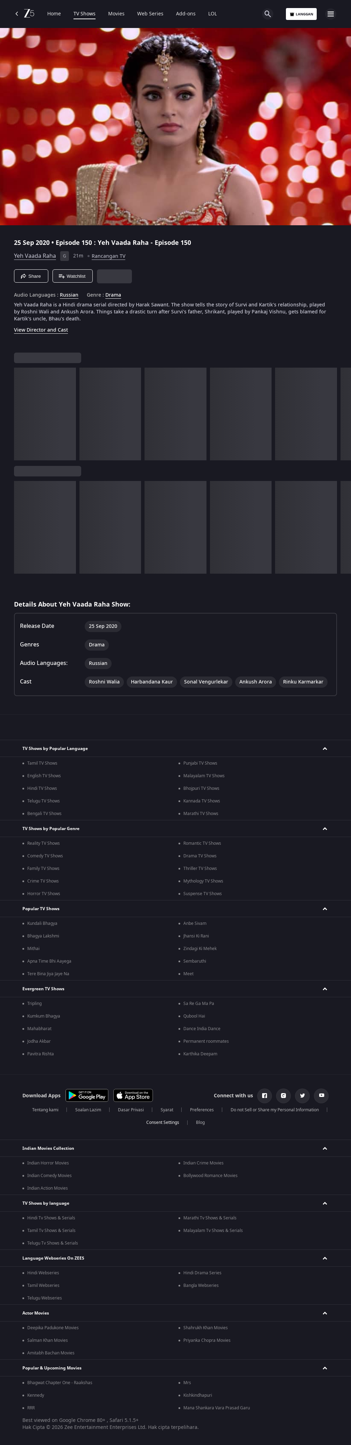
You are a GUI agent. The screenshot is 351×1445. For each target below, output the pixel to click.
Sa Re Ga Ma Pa (198, 1003)
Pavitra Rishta (40, 1054)
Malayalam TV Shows (204, 776)
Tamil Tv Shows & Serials (51, 1230)
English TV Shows (44, 776)
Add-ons (186, 14)
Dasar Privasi (131, 1110)
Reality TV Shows (43, 843)
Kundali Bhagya (42, 923)
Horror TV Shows (43, 894)
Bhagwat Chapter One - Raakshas (59, 1383)
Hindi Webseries (43, 1273)
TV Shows (84, 14)
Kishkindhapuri (197, 1395)
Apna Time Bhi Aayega (49, 961)
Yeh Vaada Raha (35, 256)
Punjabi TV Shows (200, 763)
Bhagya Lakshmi (43, 936)
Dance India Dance (201, 1029)
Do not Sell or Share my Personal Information (275, 1110)
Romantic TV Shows (202, 843)
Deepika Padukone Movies (53, 1328)
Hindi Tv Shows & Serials (51, 1218)
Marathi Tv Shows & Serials (210, 1218)
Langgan (301, 14)
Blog (200, 1122)
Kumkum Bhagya (43, 1016)
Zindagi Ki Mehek (200, 948)
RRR (31, 1408)
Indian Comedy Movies (49, 1176)
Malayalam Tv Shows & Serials (213, 1230)
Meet (188, 974)
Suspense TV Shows (202, 894)
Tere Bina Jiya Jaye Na (48, 974)
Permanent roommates (206, 1041)
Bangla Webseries (201, 1285)
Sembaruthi (194, 961)
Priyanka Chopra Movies (207, 1340)
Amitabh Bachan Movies (51, 1353)
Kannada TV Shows (201, 801)
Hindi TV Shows (42, 788)
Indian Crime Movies (203, 1163)
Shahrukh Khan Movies (205, 1328)
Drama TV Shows (200, 856)
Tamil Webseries (43, 1285)
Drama (113, 295)
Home (54, 14)
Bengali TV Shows (44, 813)
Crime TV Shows (43, 881)
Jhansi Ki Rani (196, 936)
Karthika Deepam (200, 1054)
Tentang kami (45, 1110)
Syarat (167, 1110)
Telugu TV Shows (43, 801)
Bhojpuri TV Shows (201, 788)
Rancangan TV (108, 256)
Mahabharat (39, 1029)
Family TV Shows (43, 868)
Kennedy (35, 1395)
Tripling (34, 1003)
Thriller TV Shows (200, 868)
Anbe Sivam (194, 923)
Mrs (187, 1383)
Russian (69, 295)
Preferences (202, 1110)
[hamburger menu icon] (330, 14)
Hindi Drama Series (202, 1273)
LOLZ (214, 14)
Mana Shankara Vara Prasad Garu (216, 1408)
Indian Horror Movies (48, 1163)
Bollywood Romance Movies (210, 1176)
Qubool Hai (194, 1016)
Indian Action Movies (47, 1188)
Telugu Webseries (44, 1298)
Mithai (33, 948)
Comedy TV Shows (45, 856)
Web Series (150, 14)
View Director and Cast (41, 330)
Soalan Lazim (88, 1110)
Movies (116, 14)
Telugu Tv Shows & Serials (52, 1243)
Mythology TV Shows (203, 881)
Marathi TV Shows (200, 813)
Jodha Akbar (39, 1041)
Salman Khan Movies (47, 1340)
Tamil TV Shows (42, 763)
